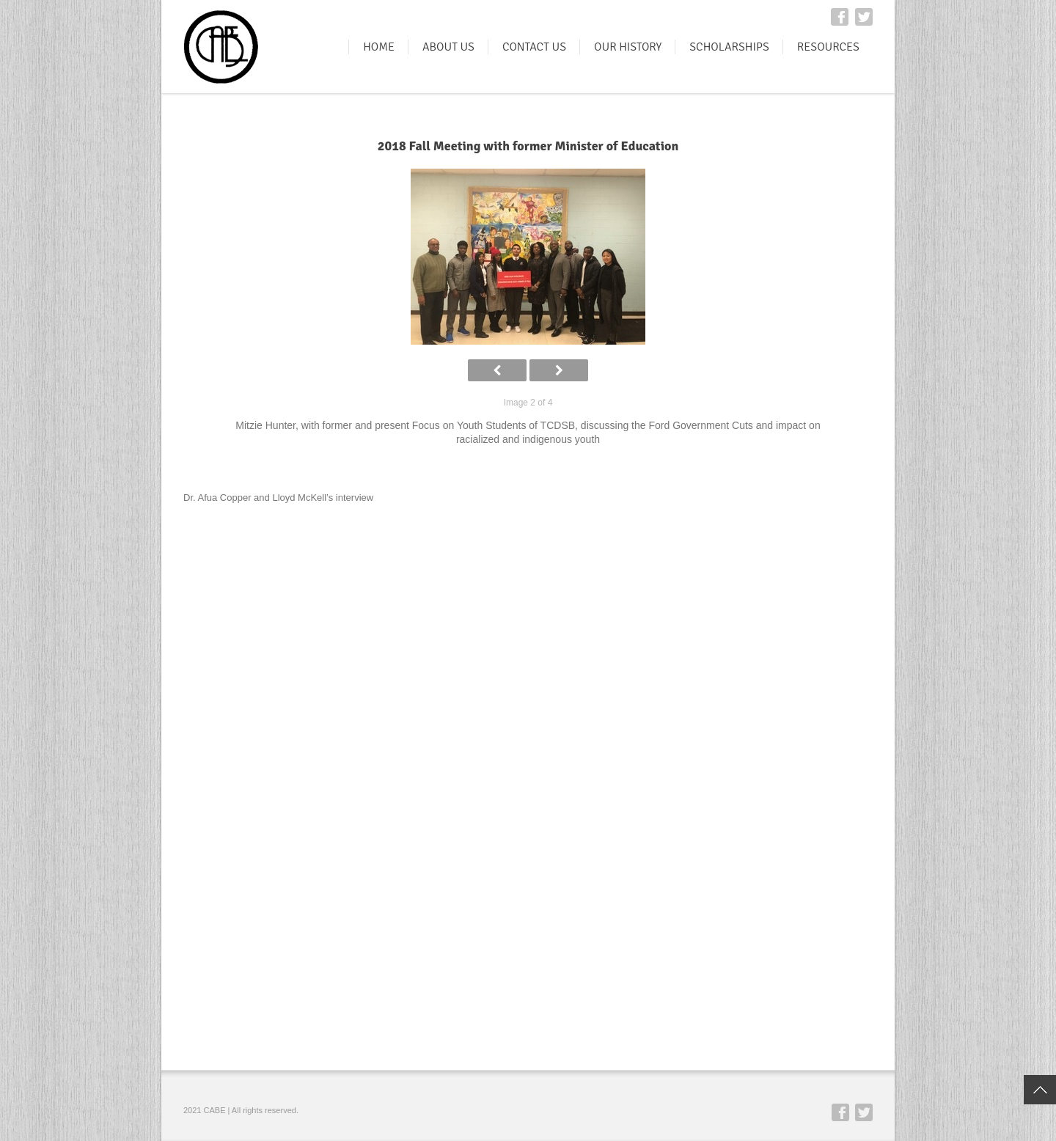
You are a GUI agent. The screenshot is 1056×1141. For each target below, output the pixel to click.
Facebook (839, 17)
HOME (379, 47)
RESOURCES (828, 47)
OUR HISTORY (627, 47)
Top (1040, 1089)
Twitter (864, 17)
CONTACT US (534, 47)
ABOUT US (448, 47)
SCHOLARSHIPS (729, 47)
